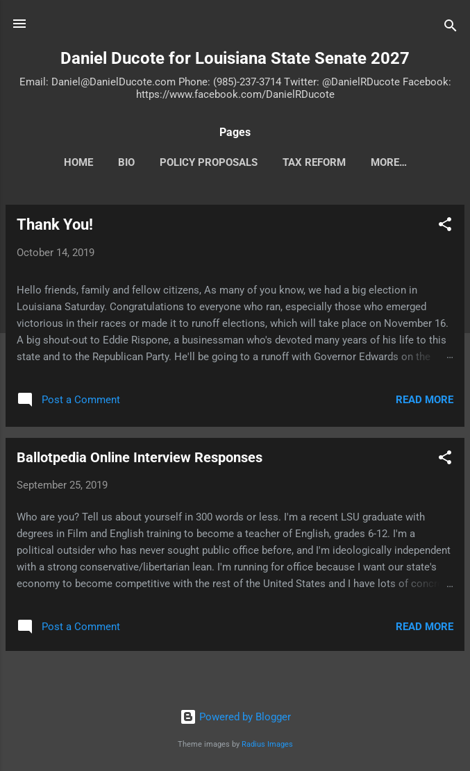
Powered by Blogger (235, 717)
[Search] (450, 28)
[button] (445, 226)
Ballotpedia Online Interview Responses (139, 457)
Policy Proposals (209, 162)
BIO (126, 162)
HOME (78, 162)
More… (389, 162)
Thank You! (55, 224)
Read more (424, 399)
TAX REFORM (314, 162)
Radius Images (267, 744)
